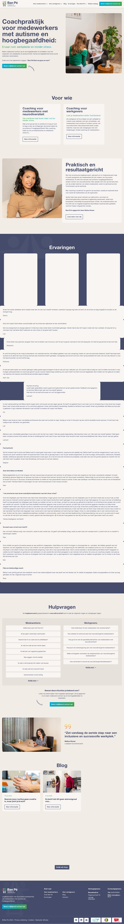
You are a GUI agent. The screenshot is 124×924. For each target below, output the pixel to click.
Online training (93, 4)
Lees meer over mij (74, 217)
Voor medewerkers (39, 4)
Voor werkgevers (54, 4)
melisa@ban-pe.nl (114, 895)
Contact (65, 897)
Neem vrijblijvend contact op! (110, 4)
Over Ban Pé (81, 4)
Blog (64, 4)
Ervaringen (71, 4)
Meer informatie (30, 139)
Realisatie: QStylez (41, 920)
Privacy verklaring (21, 920)
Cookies (31, 920)
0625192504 (115, 892)
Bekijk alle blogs (62, 867)
